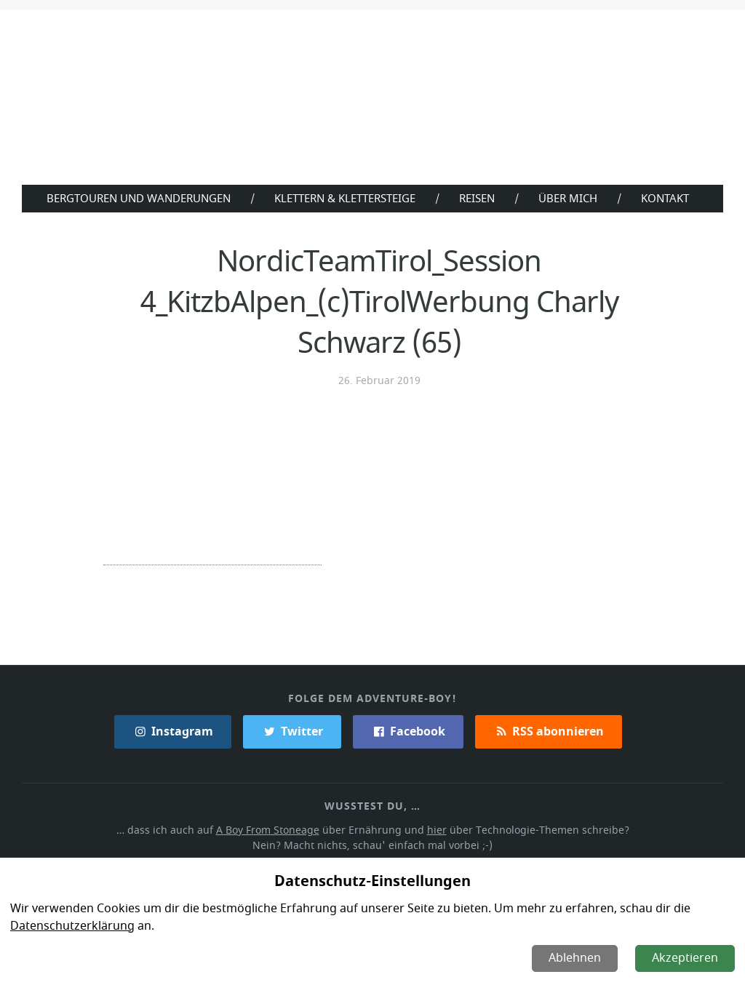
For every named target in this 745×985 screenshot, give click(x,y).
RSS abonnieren (547, 730)
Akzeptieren (685, 958)
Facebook (407, 730)
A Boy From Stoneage (271, 829)
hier (435, 829)
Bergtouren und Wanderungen (135, 198)
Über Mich (571, 198)
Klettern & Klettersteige (344, 198)
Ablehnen (576, 958)
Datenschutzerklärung (71, 926)
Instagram (174, 730)
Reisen (479, 198)
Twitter (292, 730)
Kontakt (668, 198)
